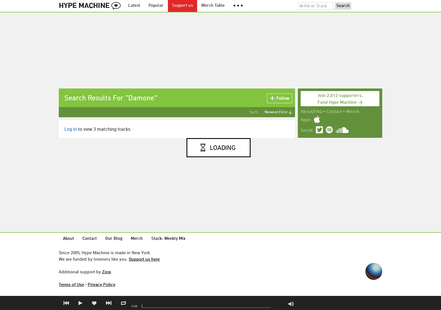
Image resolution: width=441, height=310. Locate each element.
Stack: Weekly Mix (168, 239)
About (68, 239)
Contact (334, 112)
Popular (156, 6)
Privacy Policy (101, 284)
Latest (134, 6)
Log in (70, 129)
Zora (106, 271)
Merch (352, 112)
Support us (182, 6)
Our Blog (113, 239)
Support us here (144, 259)
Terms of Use (71, 284)
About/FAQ (311, 112)
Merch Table (213, 6)
